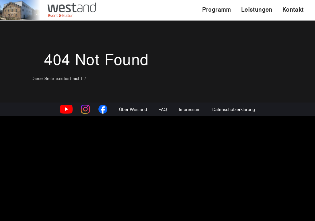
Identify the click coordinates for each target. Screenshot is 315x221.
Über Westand (133, 213)
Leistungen (257, 9)
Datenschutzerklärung (233, 213)
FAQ (162, 213)
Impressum (190, 213)
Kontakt (293, 9)
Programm (216, 9)
